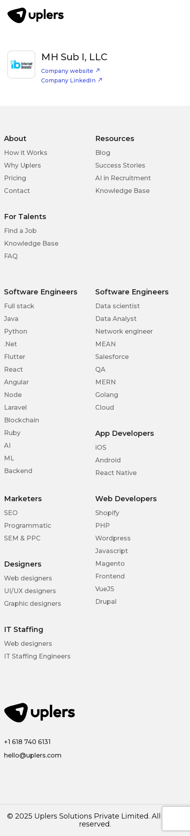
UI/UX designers (30, 591)
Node (13, 395)
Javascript (111, 551)
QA (100, 369)
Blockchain (21, 420)
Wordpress (113, 538)
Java (11, 319)
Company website (70, 70)
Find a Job (20, 231)
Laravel (15, 407)
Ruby (12, 433)
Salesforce (112, 357)
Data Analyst (116, 319)
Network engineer (124, 331)
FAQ (11, 256)
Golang (106, 395)
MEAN (105, 344)
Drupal (106, 601)
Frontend (110, 576)
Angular (16, 382)
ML (9, 458)
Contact (17, 191)
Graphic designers (32, 603)
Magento (110, 563)
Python (15, 331)
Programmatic (27, 525)
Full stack (19, 306)
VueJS (104, 589)
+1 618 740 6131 (27, 742)
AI (7, 445)
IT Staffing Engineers (37, 656)
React (13, 369)
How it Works (25, 153)
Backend (18, 471)
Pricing (15, 178)
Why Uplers (22, 165)
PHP (102, 525)
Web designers (28, 578)
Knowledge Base (122, 191)
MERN (105, 382)
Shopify (107, 513)
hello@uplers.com (33, 755)
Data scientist (117, 306)
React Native (116, 473)
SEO (11, 513)
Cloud (104, 407)
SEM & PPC (22, 538)
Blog (102, 153)
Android (108, 460)
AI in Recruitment (123, 178)
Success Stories (120, 165)
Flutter (14, 357)
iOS (100, 447)
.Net (10, 344)
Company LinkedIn (72, 80)
